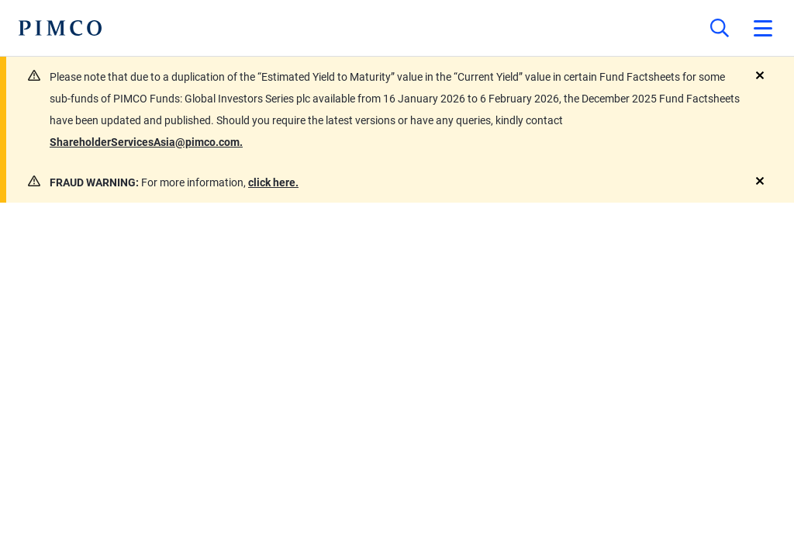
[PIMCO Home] (60, 28)
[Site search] (719, 28)
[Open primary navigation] (763, 28)
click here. (273, 182)
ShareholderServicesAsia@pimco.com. (146, 142)
